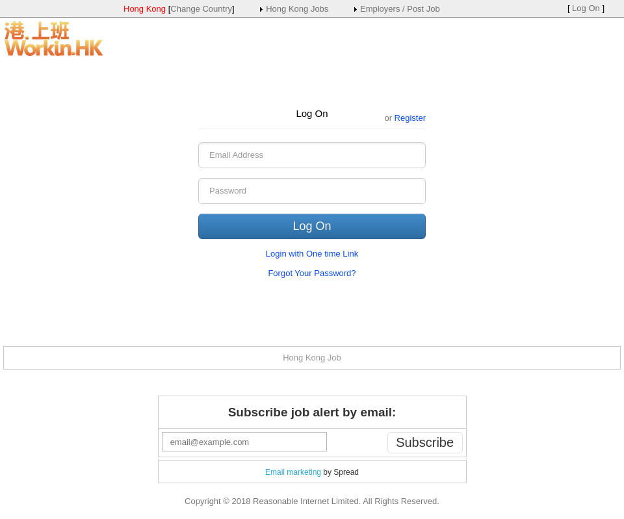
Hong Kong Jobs (297, 9)
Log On (586, 8)
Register (410, 118)
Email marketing (293, 472)
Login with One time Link (312, 254)
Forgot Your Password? (312, 273)
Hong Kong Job (312, 357)
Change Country (201, 9)
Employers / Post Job (400, 9)
